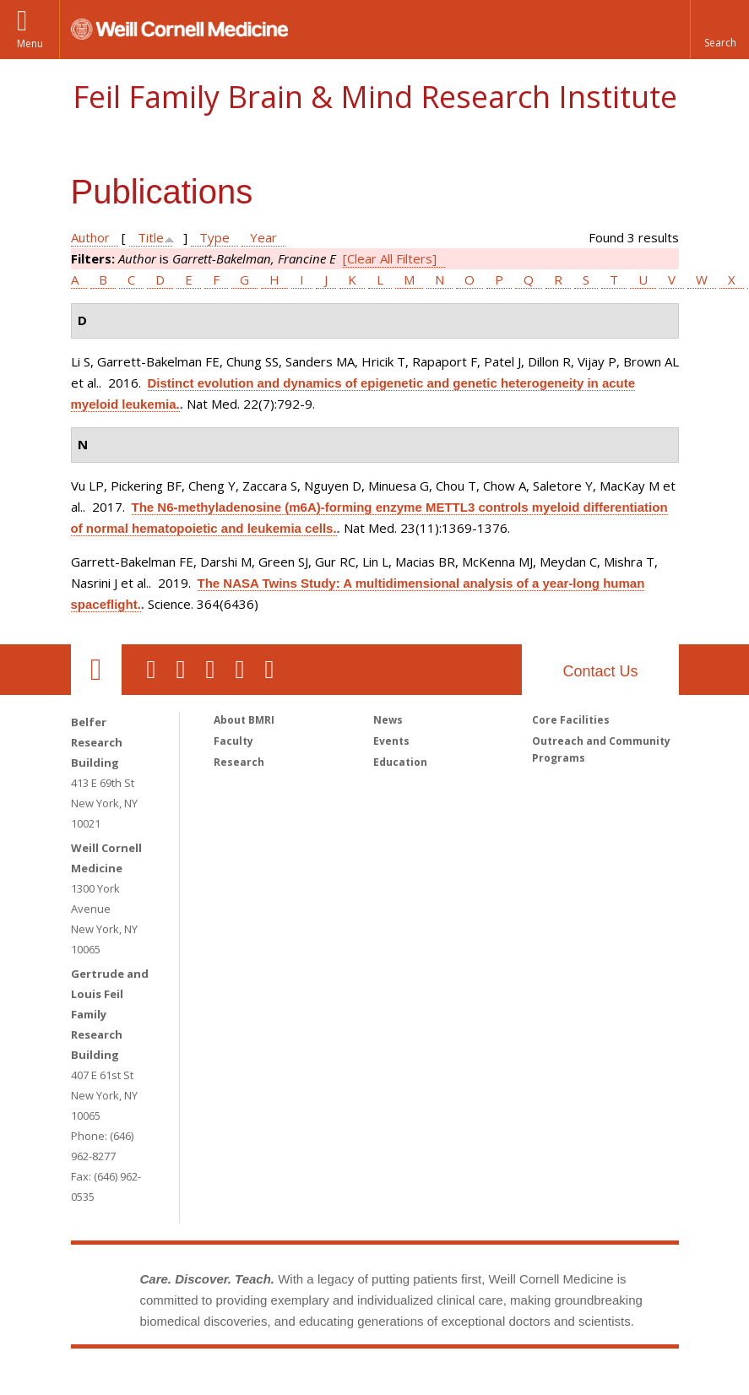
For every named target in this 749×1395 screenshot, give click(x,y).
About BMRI (244, 720)
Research (239, 762)
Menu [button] (30, 43)
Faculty (233, 741)
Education (400, 762)
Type (214, 237)
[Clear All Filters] (390, 258)
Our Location (96, 669)
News (388, 720)
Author (90, 237)
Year (263, 237)
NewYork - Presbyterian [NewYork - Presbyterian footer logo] (515, 1382)
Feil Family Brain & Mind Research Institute (375, 96)
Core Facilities (571, 720)
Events (391, 741)
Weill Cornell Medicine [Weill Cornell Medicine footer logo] (250, 1382)
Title (151, 237)
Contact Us (600, 671)
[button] (719, 29)
